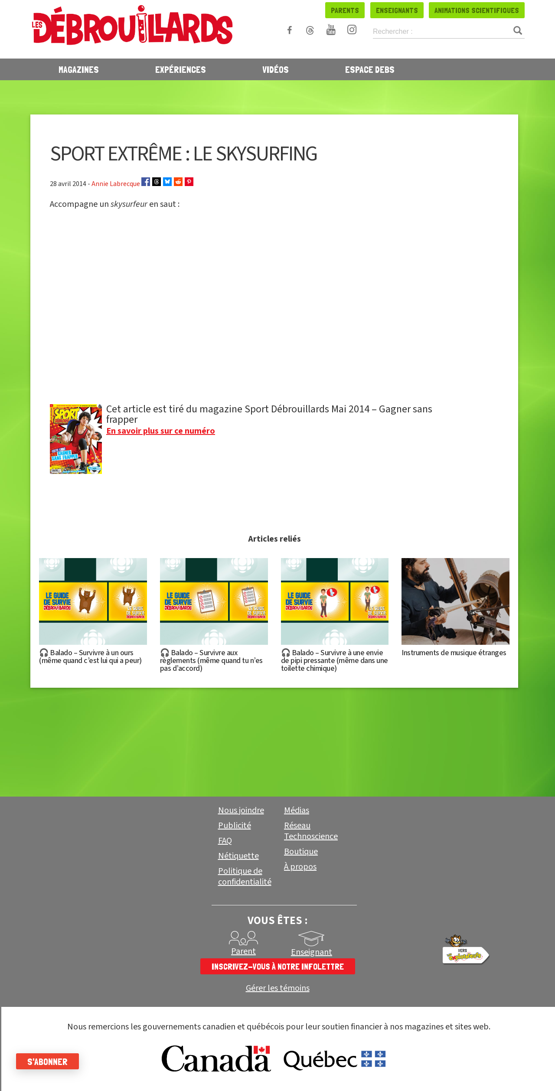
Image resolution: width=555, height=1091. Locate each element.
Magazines (79, 69)
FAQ (225, 841)
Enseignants (397, 10)
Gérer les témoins (278, 988)
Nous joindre (241, 810)
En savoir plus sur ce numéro (160, 431)
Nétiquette (238, 856)
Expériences (180, 69)
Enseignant (311, 952)
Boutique (301, 852)
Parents (345, 10)
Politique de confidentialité (244, 876)
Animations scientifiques (476, 10)
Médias (296, 810)
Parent (243, 951)
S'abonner (53, 1061)
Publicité (234, 826)
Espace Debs (370, 69)
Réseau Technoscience (311, 831)
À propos (300, 867)
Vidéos (275, 69)
